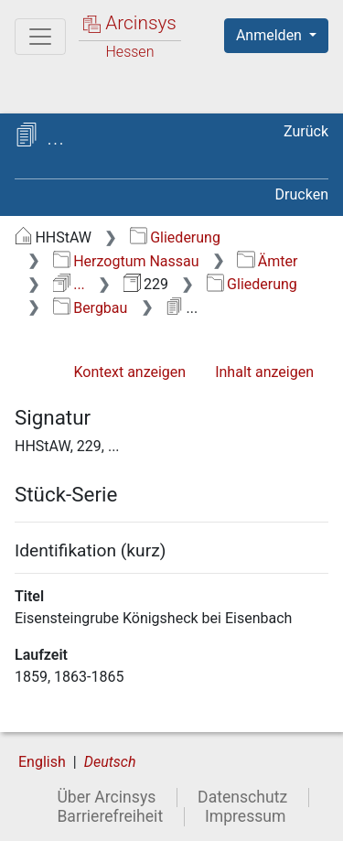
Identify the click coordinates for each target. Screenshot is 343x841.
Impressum (245, 816)
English (42, 762)
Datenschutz (242, 797)
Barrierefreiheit (110, 816)
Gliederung (175, 237)
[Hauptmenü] (40, 36)
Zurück (306, 131)
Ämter (267, 261)
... (69, 284)
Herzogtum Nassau (126, 261)
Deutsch (110, 762)
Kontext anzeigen (129, 372)
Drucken (301, 194)
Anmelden (270, 35)
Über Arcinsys (106, 797)
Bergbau (90, 308)
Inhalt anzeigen (264, 372)
